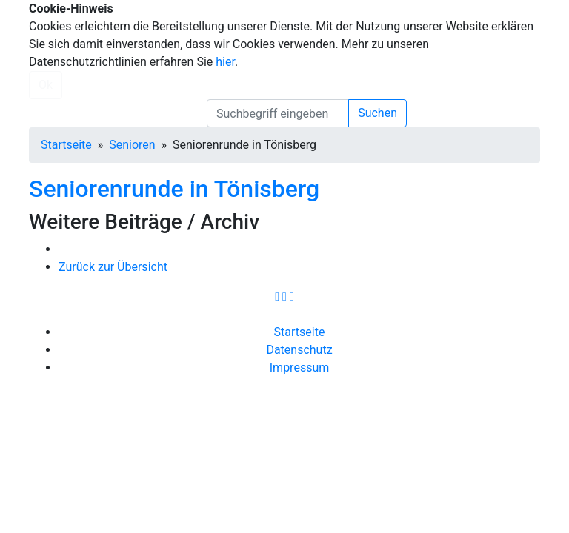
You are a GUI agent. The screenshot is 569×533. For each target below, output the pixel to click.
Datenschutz (299, 350)
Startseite (66, 145)
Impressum (300, 368)
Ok (46, 85)
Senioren (132, 145)
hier (225, 62)
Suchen (377, 113)
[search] (278, 113)
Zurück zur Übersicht (113, 267)
